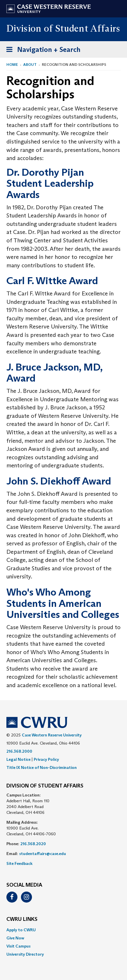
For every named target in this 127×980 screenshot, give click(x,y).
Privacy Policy (46, 759)
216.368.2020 (33, 843)
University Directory (25, 954)
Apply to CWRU (21, 929)
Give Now (15, 938)
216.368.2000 (19, 751)
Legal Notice (18, 759)
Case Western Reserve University (52, 735)
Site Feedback (19, 863)
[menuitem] (63, 930)
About (30, 64)
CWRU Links (21, 919)
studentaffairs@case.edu (42, 853)
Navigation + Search (42, 50)
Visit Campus (18, 946)
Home (12, 64)
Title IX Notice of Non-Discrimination (41, 767)
